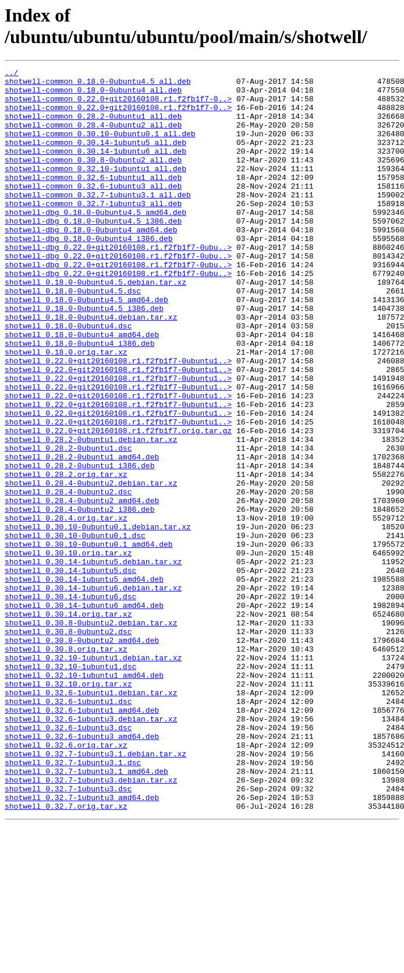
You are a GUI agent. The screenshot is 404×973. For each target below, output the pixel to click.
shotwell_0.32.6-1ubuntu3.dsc (68, 860)
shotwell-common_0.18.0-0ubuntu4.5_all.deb (98, 84)
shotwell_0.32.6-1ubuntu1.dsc (68, 828)
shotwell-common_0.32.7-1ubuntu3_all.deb (93, 231)
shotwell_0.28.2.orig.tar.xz (66, 556)
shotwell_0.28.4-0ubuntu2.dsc (68, 577)
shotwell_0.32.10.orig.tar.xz (68, 807)
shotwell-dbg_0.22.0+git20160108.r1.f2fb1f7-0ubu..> (118, 283)
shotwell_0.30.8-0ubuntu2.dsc (68, 745)
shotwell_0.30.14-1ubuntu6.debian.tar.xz (93, 692)
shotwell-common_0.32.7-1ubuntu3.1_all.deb (98, 220)
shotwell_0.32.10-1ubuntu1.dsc (70, 786)
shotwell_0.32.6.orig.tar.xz (66, 881)
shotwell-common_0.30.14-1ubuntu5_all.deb (95, 158)
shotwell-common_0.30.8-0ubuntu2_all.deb (93, 179)
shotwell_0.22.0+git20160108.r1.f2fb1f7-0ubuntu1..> (118, 420)
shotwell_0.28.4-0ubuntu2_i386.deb (79, 598)
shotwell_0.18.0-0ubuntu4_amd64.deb (82, 388)
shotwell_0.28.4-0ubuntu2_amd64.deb (82, 587)
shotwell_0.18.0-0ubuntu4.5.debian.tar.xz (95, 325)
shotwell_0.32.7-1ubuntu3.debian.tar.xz (91, 923)
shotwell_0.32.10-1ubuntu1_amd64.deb (84, 797)
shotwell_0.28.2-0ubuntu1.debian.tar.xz (91, 514)
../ (11, 74)
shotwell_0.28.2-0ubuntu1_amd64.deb (82, 535)
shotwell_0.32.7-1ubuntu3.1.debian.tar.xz (95, 891)
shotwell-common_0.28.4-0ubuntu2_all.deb (93, 137)
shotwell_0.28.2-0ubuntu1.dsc (68, 524)
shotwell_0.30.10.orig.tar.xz (68, 650)
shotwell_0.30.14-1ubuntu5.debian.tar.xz (93, 661)
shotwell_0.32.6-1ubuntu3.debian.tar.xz (91, 849)
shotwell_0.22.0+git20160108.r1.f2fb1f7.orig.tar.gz (118, 503)
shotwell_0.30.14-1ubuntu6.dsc (70, 703)
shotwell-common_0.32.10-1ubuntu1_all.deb (95, 189)
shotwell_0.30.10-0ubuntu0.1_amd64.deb (89, 640)
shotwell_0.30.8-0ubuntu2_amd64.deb (82, 755)
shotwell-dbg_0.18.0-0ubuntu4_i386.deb (89, 273)
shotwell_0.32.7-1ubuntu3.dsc (68, 933)
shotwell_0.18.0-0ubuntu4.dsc (68, 378)
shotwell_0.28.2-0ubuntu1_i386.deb (79, 545)
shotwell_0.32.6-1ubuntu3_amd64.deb (82, 870)
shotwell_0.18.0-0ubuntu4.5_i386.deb (84, 357)
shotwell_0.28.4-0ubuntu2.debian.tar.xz (91, 566)
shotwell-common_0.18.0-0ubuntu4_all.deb (93, 95)
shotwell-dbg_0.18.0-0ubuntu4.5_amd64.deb (95, 241)
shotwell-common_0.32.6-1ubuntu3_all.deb (93, 210)
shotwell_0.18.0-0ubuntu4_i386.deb (79, 399)
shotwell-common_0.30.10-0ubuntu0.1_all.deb (100, 147)
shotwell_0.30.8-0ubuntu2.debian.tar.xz (91, 734)
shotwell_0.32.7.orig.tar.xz (66, 954)
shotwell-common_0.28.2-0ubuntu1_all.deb (93, 126)
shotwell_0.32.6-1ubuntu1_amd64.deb (82, 839)
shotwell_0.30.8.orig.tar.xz (66, 765)
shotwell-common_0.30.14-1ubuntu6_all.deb (95, 168)
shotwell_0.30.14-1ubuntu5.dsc (70, 671)
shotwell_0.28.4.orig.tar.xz (66, 608)
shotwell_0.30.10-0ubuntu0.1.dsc (75, 629)
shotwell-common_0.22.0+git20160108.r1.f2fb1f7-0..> (118, 105)
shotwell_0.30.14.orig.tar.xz (68, 724)
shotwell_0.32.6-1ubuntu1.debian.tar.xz (91, 818)
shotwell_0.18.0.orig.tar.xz (66, 409)
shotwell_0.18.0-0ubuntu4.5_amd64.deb (86, 346)
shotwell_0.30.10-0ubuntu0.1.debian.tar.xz (98, 619)
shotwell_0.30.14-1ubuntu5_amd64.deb (84, 682)
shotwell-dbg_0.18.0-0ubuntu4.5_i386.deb (93, 252)
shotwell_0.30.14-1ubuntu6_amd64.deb (84, 713)
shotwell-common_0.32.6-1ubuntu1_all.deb (93, 199)
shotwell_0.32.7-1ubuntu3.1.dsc (73, 902)
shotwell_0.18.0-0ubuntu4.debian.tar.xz (91, 367)
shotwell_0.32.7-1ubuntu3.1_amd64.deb (86, 912)
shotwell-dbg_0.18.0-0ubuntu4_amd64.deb (91, 262)
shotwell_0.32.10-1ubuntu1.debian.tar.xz (93, 776)
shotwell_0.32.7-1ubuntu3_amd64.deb (82, 944)
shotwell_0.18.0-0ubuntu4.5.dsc (73, 336)
